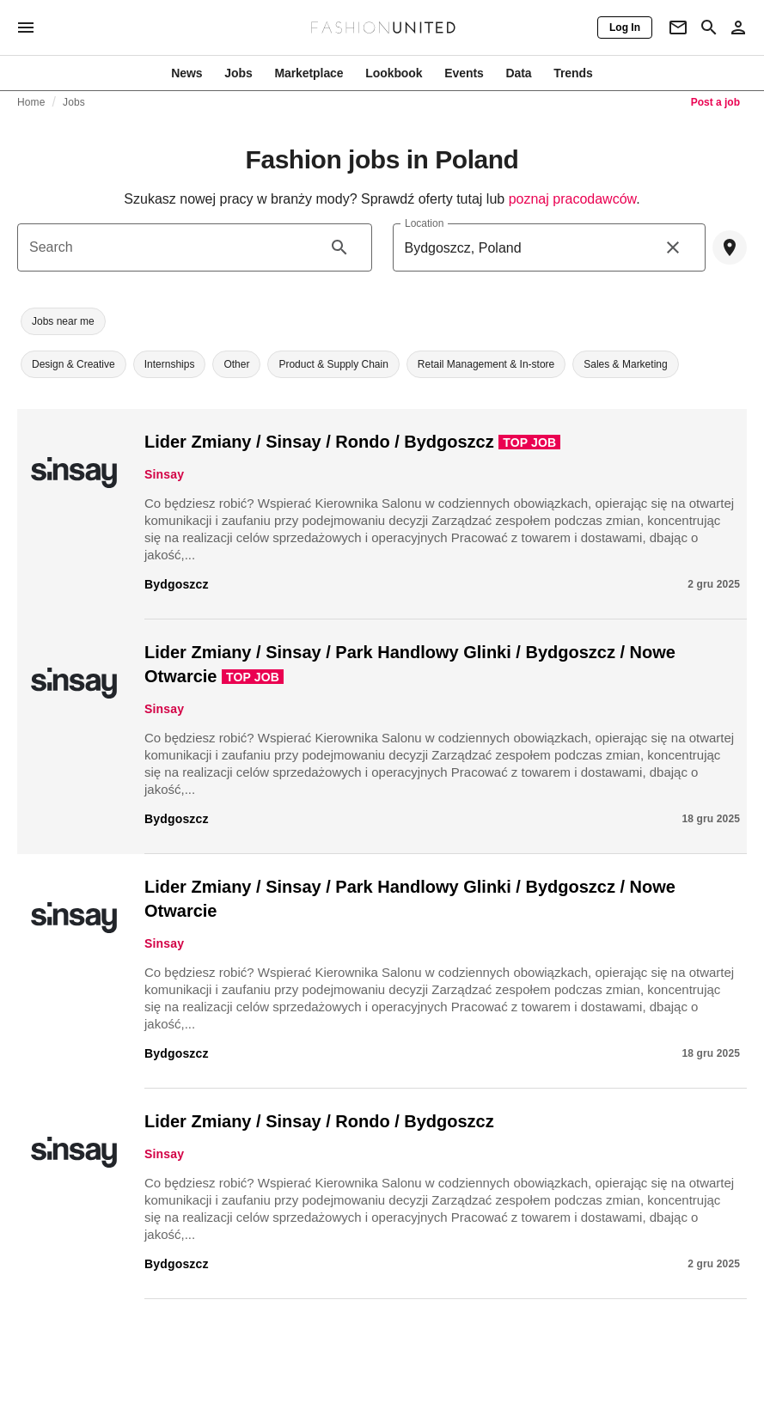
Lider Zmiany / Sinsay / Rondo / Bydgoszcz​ (319, 441)
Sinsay (164, 474)
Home (31, 102)
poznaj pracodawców (573, 199)
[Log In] (624, 27)
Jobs (74, 102)
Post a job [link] (715, 102)
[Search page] (709, 27)
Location (424, 223)
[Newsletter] (678, 27)
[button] (63, 321)
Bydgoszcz (176, 584)
